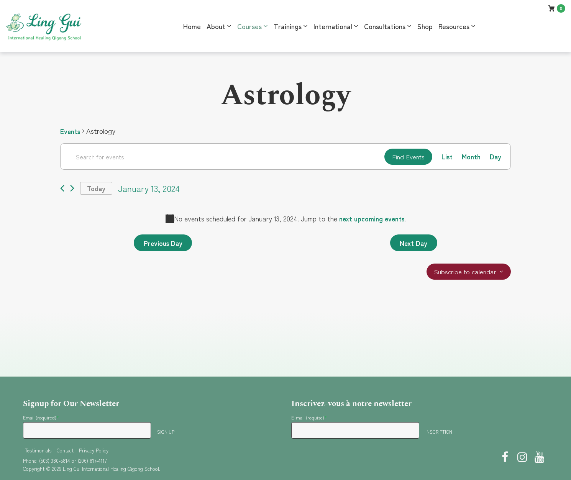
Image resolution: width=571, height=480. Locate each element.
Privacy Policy (93, 450)
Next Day (412, 244)
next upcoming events (371, 219)
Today (97, 189)
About (216, 26)
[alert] (285, 219)
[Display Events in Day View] (495, 157)
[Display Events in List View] (446, 157)
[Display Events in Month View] (470, 157)
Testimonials (38, 450)
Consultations (384, 26)
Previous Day (164, 244)
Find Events (406, 157)
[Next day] (72, 189)
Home (192, 26)
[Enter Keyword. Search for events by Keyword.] (221, 157)
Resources (453, 26)
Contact (65, 450)
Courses (249, 26)
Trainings (288, 26)
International (332, 26)
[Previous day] (62, 189)
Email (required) (41, 417)
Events (70, 131)
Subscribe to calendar (464, 274)
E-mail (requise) (309, 417)
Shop (425, 26)
